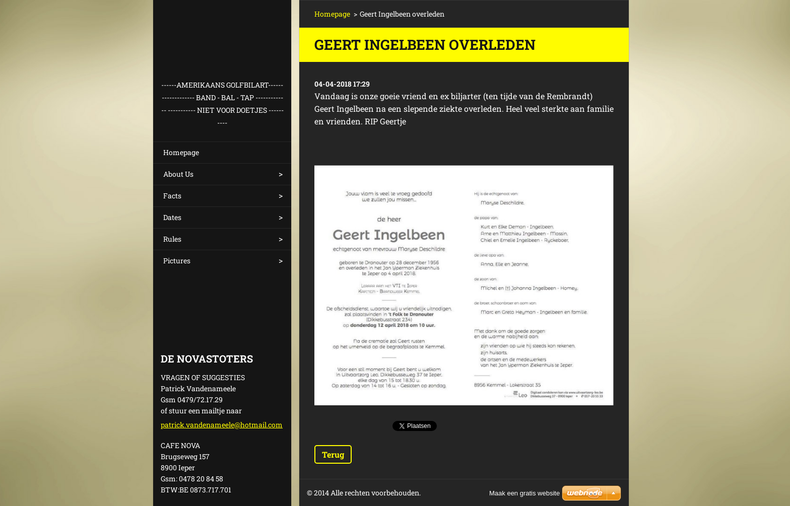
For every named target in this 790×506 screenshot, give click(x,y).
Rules (172, 239)
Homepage (181, 152)
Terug (333, 454)
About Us (178, 174)
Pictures (176, 260)
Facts (172, 195)
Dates (172, 217)
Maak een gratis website (524, 493)
